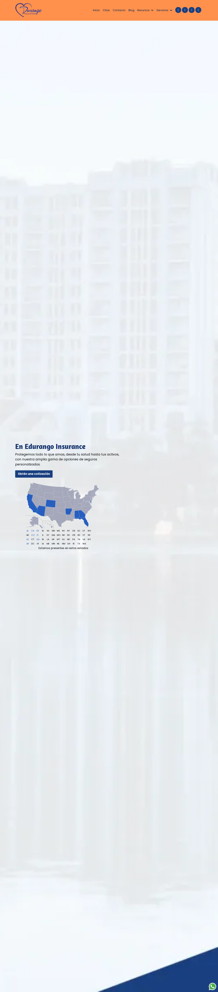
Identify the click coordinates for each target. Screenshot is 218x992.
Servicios (164, 10)
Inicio (96, 10)
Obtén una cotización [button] (34, 474)
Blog (131, 10)
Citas (106, 10)
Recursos (145, 10)
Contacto (119, 10)
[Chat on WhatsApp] (212, 986)
